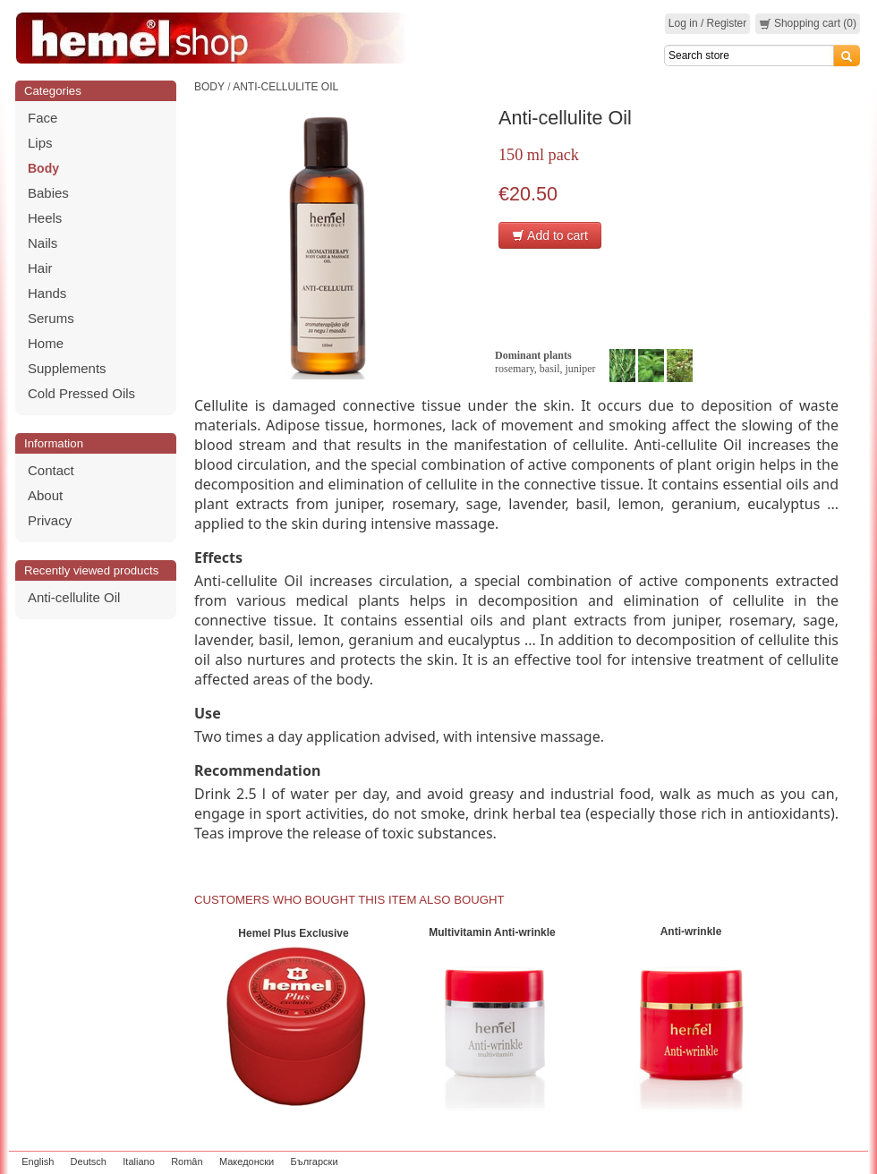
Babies (48, 192)
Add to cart (550, 235)
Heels (45, 217)
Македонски (246, 1161)
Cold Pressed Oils (81, 393)
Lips (40, 142)
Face (42, 117)
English (37, 1161)
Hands (47, 293)
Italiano (138, 1161)
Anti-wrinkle (691, 931)
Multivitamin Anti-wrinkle (492, 932)
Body (43, 168)
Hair (40, 268)
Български (314, 1161)
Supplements (67, 368)
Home (46, 343)
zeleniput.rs (838, 1161)
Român (186, 1161)
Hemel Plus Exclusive (293, 933)
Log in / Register (707, 23)
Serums (51, 318)
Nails (42, 243)
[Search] (749, 55)
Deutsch (88, 1161)
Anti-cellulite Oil (74, 597)
